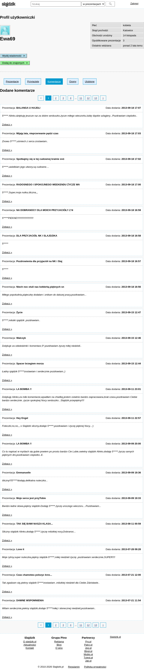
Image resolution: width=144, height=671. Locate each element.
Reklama (59, 641)
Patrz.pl (88, 644)
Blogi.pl (88, 651)
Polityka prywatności (95, 666)
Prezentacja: (21, 107)
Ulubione (89, 81)
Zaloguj (134, 3)
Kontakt (30, 648)
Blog (59, 644)
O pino (59, 648)
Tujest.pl (88, 657)
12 (88, 98)
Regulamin (74, 666)
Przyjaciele (33, 81)
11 (81, 98)
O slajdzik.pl (29, 641)
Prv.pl (88, 641)
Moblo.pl (88, 654)
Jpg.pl (88, 648)
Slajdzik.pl (115, 636)
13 (95, 98)
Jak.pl (88, 660)
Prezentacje (12, 81)
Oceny (72, 81)
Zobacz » (7, 124)
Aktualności (29, 644)
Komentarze (54, 81)
